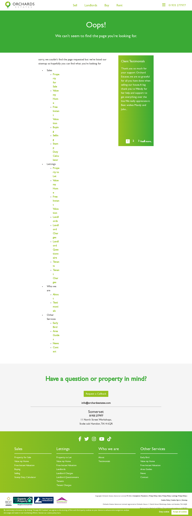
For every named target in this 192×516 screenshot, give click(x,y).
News (56, 347)
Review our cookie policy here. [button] (50, 513)
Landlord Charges (64, 473)
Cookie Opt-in (176, 500)
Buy (105, 5)
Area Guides (56, 339)
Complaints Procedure (137, 496)
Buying (17, 469)
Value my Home (21, 461)
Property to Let (64, 457)
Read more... (146, 141)
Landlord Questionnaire (56, 254)
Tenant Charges (64, 485)
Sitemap (184, 500)
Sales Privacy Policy (163, 496)
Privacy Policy (151, 496)
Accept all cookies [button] (180, 512)
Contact (144, 477)
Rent (118, 5)
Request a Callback (96, 394)
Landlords (89, 5)
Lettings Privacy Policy (178, 496)
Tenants (60, 481)
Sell (73, 5)
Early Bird (144, 457)
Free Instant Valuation (25, 465)
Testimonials (55, 311)
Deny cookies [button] (164, 512)
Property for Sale (22, 457)
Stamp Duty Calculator (56, 152)
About (101, 457)
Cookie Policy (165, 500)
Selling (17, 473)
